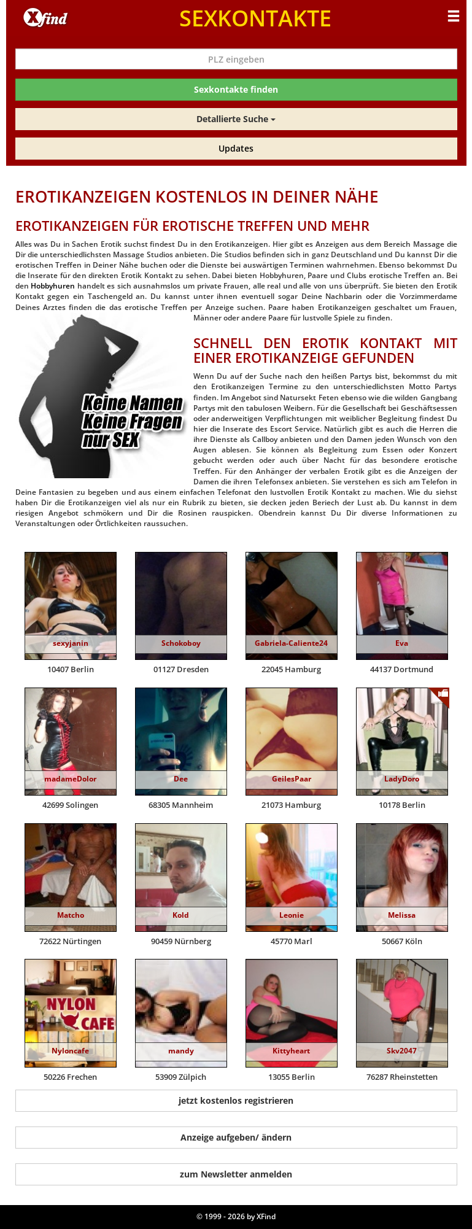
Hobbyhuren (53, 286)
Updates (236, 148)
